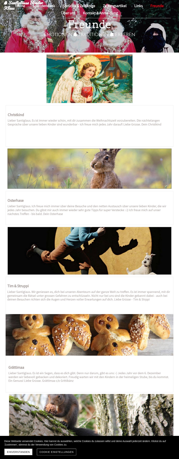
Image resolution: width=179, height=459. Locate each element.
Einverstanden (18, 452)
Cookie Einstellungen (57, 452)
